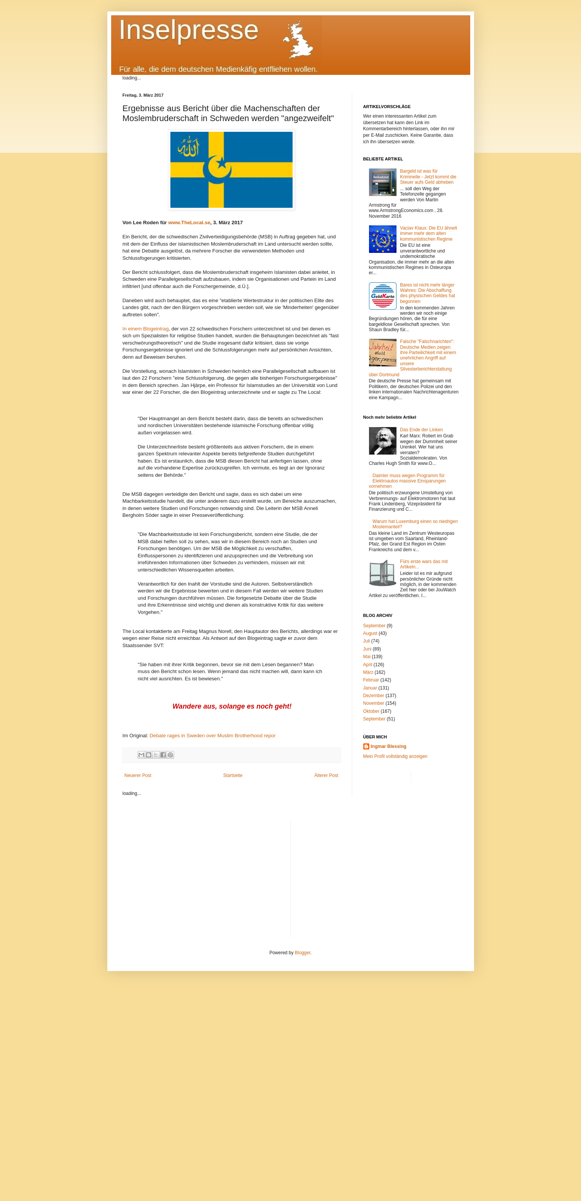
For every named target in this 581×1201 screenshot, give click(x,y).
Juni (367, 649)
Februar (371, 680)
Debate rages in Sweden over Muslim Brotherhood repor (213, 735)
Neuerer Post (138, 775)
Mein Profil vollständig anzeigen (395, 756)
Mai (367, 656)
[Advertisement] (377, 873)
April (367, 664)
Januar (370, 688)
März (368, 672)
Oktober (371, 711)
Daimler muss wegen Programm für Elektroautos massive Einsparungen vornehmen (407, 481)
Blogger (303, 952)
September (374, 625)
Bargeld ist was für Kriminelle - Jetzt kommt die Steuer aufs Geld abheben (428, 176)
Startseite (233, 775)
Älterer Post (326, 775)
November (373, 703)
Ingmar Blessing (388, 746)
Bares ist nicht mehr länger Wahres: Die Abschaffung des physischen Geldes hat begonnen (427, 293)
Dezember (373, 695)
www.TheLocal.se (189, 222)
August (370, 633)
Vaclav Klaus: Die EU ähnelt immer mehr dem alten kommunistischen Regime (428, 233)
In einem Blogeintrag (146, 329)
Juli (366, 641)
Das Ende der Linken (421, 429)
